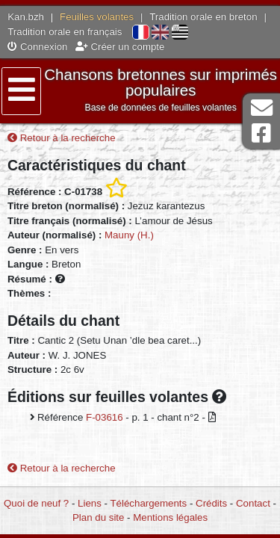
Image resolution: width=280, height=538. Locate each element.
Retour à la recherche (61, 137)
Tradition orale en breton (203, 16)
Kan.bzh (25, 16)
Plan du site (98, 517)
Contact (253, 503)
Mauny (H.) (129, 235)
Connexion (37, 46)
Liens (90, 503)
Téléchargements (148, 503)
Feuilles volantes (97, 16)
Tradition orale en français (64, 31)
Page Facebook (261, 133)
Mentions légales (170, 517)
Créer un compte (120, 46)
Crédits (211, 503)
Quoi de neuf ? (36, 503)
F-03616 (104, 417)
